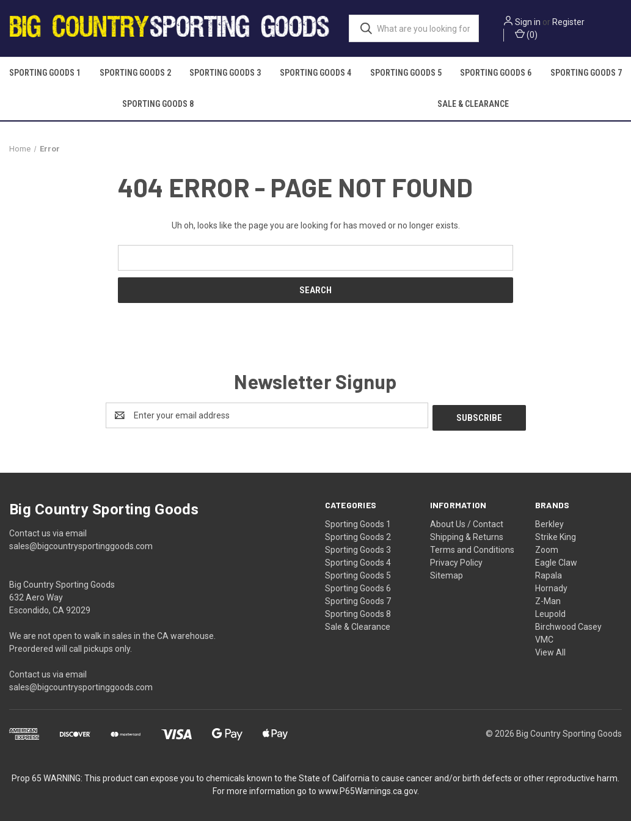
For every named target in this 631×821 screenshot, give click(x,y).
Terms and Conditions (472, 547)
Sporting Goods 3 (225, 73)
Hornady (551, 586)
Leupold (550, 611)
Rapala (548, 573)
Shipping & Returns (466, 534)
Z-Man (548, 599)
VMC (544, 637)
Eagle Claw (556, 560)
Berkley (549, 522)
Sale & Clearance (473, 104)
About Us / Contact (466, 522)
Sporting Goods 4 (315, 73)
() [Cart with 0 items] (526, 34)
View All (550, 650)
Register (568, 22)
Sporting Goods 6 (495, 73)
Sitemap (446, 573)
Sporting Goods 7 (358, 599)
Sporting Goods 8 (158, 104)
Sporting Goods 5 (406, 73)
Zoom (546, 547)
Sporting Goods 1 (45, 73)
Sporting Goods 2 (135, 73)
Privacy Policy (456, 560)
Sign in (528, 22)
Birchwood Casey (568, 624)
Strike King (555, 534)
